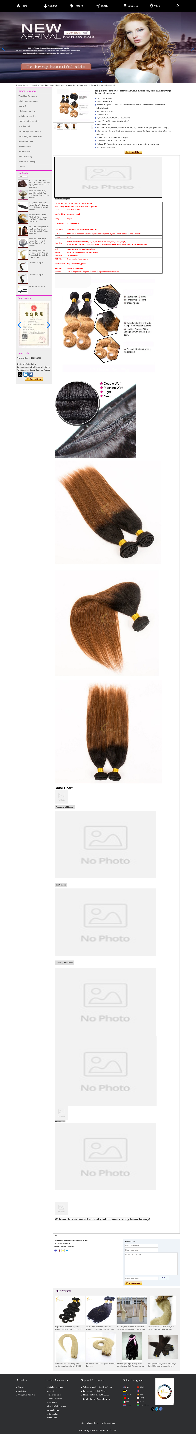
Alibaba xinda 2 (93, 1423)
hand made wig (25, 156)
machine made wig (27, 162)
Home (24, 6)
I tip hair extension (27, 111)
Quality (104, 6)
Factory (21, 1387)
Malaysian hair (25, 146)
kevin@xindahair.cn (100, 1399)
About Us (52, 6)
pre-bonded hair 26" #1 (37, 289)
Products (79, 6)
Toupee (22, 167)
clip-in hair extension (28, 101)
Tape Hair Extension (28, 96)
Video (157, 6)
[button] (94, 81)
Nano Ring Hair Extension (30, 136)
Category (26, 85)
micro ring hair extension (30, 131)
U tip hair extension (27, 116)
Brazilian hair (24, 126)
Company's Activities (26, 1395)
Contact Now (34, 379)
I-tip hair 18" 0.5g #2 (36, 277)
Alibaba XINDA (108, 1423)
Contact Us (133, 6)
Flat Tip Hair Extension (29, 121)
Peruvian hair (25, 151)
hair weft (34, 85)
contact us (22, 1391)
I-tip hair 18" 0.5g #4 (36, 265)
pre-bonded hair (26, 141)
